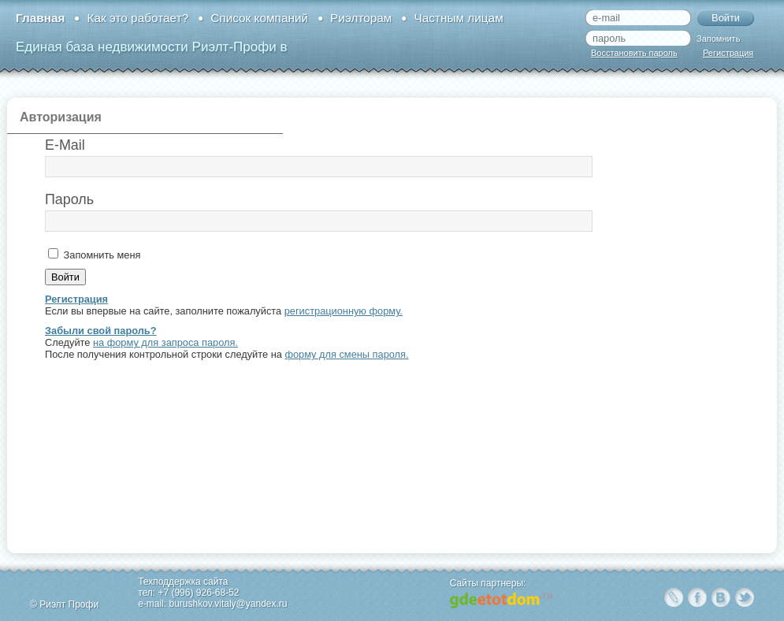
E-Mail (65, 145)
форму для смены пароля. (346, 354)
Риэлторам (361, 17)
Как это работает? (137, 17)
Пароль (69, 199)
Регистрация (728, 53)
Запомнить (718, 38)
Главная (40, 17)
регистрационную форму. (343, 311)
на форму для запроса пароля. (165, 342)
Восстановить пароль (634, 53)
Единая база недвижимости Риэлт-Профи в (151, 46)
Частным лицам (458, 17)
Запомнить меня (100, 255)
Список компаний (259, 17)
